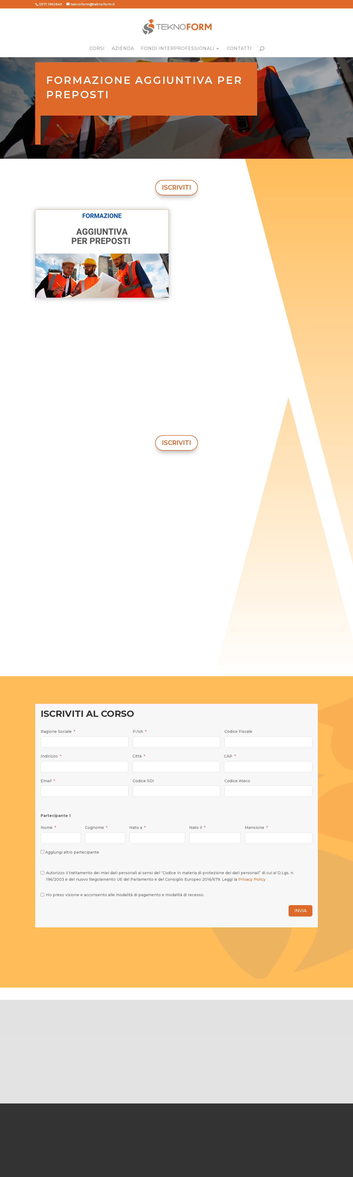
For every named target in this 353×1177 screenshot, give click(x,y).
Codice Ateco (237, 780)
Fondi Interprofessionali (177, 49)
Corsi (97, 49)
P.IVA (138, 731)
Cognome (94, 827)
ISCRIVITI (176, 187)
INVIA (300, 910)
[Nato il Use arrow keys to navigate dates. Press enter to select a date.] (215, 838)
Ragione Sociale (56, 731)
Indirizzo (49, 756)
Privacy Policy (252, 879)
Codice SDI (143, 780)
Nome (47, 827)
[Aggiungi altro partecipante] (42, 852)
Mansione (254, 827)
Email (46, 780)
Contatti (239, 49)
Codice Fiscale (238, 731)
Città (137, 756)
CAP (228, 756)
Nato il (195, 827)
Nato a (135, 827)
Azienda (123, 49)
